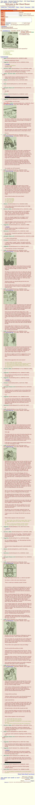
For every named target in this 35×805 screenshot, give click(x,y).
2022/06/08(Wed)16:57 (9, 331)
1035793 (22, 538)
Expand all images (4, 57)
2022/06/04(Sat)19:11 (10, 231)
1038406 (22, 770)
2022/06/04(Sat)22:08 (13, 236)
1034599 (20, 289)
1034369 (21, 240)
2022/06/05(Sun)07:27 (10, 240)
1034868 (22, 397)
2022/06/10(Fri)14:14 (13, 387)
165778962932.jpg (9, 564)
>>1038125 (7, 751)
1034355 (22, 231)
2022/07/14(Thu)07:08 (11, 726)
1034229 (22, 225)
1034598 (20, 251)
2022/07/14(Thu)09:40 (9, 732)
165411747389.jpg (9, 136)
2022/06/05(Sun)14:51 (10, 247)
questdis (5, 2)
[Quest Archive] (11, 7)
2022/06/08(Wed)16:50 (9, 251)
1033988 (22, 99)
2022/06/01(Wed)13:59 (12, 103)
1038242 (22, 748)
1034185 (27, 103)
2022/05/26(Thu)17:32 (14, 74)
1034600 (20, 331)
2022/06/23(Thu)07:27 (10, 538)
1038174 (22, 742)
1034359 (27, 236)
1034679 (22, 378)
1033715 (20, 84)
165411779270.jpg (9, 171)
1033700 (25, 69)
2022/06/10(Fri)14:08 (9, 383)
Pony (21, 1)
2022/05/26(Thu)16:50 (9, 59)
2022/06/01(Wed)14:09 (9, 170)
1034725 (21, 383)
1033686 (23, 35)
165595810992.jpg (9, 447)
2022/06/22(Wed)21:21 (9, 446)
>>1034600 (7, 380)
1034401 (22, 247)
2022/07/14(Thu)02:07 (9, 562)
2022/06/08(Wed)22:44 (10, 373)
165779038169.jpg (9, 667)
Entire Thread (7, 9)
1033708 (21, 80)
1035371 (22, 406)
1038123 (20, 620)
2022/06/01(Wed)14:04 (9, 135)
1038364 (22, 764)
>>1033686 (7, 65)
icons (10, 2)
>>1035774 (7, 529)
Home (28, 1)
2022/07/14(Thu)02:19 (9, 666)
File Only (31, 777)
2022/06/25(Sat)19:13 (10, 553)
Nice (18, 1)
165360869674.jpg (6, 31)
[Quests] (22, 7)
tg (8, 2)
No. (20, 35)
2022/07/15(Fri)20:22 (10, 756)
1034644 (22, 373)
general (5, 1)
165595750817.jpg (9, 411)
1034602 (25, 369)
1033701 (29, 74)
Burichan (11, 1)
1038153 (28, 737)
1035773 (20, 409)
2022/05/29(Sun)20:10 (10, 99)
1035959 (28, 557)
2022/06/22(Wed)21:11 (9, 409)
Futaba (14, 1)
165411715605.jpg (9, 105)
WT (25, 1)
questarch (15, 2)
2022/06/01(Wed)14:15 (10, 204)
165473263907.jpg (9, 333)
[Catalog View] (4, 7)
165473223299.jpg (9, 252)
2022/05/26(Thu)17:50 (9, 80)
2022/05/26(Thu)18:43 (9, 84)
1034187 (20, 170)
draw (2, 1)
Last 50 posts (14, 9)
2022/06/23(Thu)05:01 (11, 532)
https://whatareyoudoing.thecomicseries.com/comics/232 (16, 98)
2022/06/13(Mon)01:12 (10, 397)
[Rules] (17, 7)
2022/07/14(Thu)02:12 (9, 620)
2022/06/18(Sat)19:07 (10, 406)
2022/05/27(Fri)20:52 (9, 94)
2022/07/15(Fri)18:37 (10, 748)
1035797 (21, 549)
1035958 (22, 553)
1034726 (28, 387)
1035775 (22, 527)
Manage (32, 1)
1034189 (21, 204)
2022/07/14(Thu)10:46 (13, 737)
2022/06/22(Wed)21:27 (10, 527)
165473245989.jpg (9, 290)
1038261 (22, 756)
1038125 (20, 666)
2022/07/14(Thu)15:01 (10, 742)
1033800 (21, 94)
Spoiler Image (27, 23)
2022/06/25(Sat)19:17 (13, 557)
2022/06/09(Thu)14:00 (10, 378)
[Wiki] (33, 7)
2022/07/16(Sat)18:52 (10, 764)
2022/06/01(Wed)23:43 (10, 225)
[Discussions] (27, 7)
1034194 (25, 209)
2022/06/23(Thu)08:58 (9, 549)
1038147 (20, 732)
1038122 (20, 562)
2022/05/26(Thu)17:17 (11, 69)
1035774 (20, 446)
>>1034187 (7, 227)
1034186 (20, 135)
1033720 (28, 88)
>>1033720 (7, 97)
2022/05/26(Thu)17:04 (10, 63)
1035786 (25, 532)
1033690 (20, 59)
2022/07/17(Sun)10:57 (10, 770)
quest (2, 2)
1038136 (25, 726)
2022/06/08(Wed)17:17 (12, 369)
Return (2, 9)
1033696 (22, 63)
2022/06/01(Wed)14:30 (12, 209)
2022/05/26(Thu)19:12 (13, 88)
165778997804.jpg (9, 621)
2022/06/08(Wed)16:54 (9, 289)
